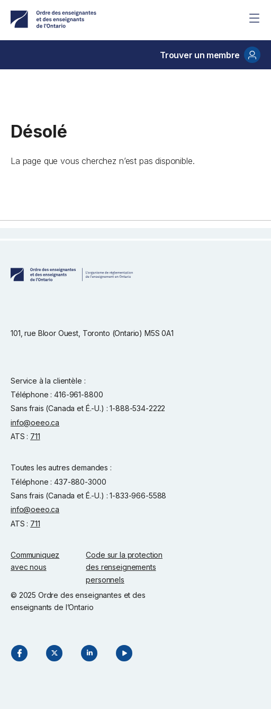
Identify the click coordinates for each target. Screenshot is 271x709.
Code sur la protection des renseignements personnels (124, 567)
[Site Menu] (254, 18)
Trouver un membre (210, 55)
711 (35, 436)
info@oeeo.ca (35, 422)
